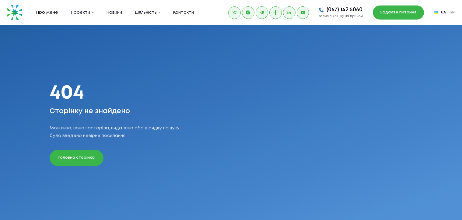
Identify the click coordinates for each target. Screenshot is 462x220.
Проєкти (80, 12)
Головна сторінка (76, 157)
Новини (114, 12)
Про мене (47, 12)
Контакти (183, 12)
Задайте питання (398, 12)
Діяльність (146, 12)
